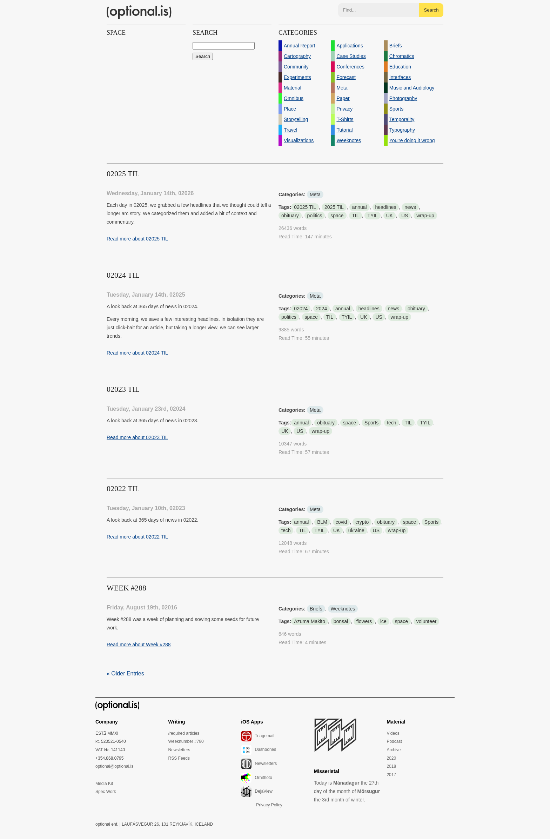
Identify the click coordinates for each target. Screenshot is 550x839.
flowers (364, 621)
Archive (394, 749)
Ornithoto (256, 778)
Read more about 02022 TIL (137, 537)
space (336, 215)
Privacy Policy (269, 804)
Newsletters (179, 749)
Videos (393, 733)
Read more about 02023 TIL (137, 437)
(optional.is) (139, 12)
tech (391, 422)
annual (359, 207)
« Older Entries (125, 673)
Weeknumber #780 (186, 741)
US (404, 215)
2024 (321, 308)
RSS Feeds (179, 758)
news (410, 207)
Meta (315, 194)
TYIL (372, 215)
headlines (385, 207)
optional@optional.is (114, 766)
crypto (362, 522)
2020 (391, 758)
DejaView (257, 791)
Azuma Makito (309, 621)
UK (389, 215)
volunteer (426, 621)
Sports (371, 422)
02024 (301, 308)
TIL (355, 215)
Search (431, 10)
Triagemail (257, 736)
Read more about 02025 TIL (137, 239)
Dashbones (258, 750)
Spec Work (105, 791)
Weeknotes (343, 609)
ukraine (356, 530)
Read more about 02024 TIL (137, 353)
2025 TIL (334, 207)
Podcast (394, 741)
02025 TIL (305, 207)
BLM (322, 522)
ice (383, 621)
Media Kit (104, 783)
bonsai (341, 621)
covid (341, 522)
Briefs (316, 609)
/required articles (184, 733)
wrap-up (425, 215)
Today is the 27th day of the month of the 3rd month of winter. (347, 791)
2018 (391, 766)
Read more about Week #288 (139, 644)
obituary (290, 215)
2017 (391, 774)
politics (314, 215)
